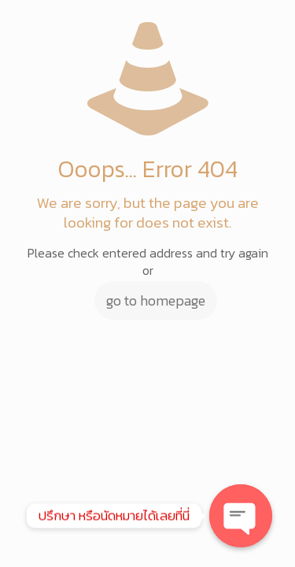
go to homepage (155, 300)
